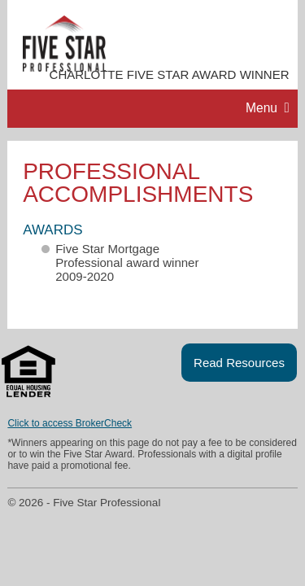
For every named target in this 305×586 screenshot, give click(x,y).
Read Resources (239, 363)
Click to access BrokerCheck (69, 423)
